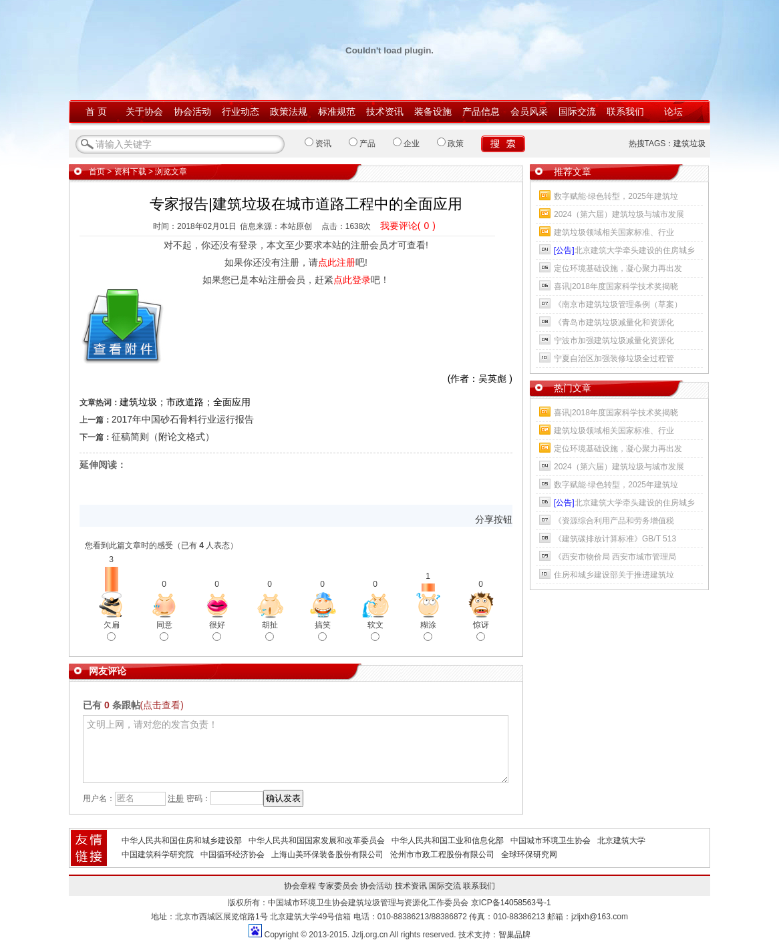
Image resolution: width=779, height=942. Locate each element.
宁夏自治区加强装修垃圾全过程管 (614, 358)
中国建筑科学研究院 (158, 854)
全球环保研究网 (529, 854)
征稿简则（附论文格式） (163, 436)
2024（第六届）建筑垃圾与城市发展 (619, 214)
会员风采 (529, 111)
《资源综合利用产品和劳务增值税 (614, 520)
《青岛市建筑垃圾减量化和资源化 (614, 322)
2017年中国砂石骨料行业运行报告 (183, 419)
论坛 (673, 111)
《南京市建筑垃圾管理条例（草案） (618, 304)
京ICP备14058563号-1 (511, 902)
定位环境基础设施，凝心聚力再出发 (618, 268)
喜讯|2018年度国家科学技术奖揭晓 (616, 286)
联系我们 (625, 111)
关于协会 (144, 111)
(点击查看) (162, 705)
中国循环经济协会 (232, 854)
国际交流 (577, 111)
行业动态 (240, 111)
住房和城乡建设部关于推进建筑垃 (614, 574)
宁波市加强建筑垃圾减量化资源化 (614, 340)
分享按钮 (493, 519)
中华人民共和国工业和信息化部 (448, 840)
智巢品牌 (514, 934)
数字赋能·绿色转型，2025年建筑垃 (616, 196)
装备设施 (433, 111)
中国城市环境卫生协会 (550, 840)
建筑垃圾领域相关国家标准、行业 (614, 232)
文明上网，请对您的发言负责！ (295, 749)
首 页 (96, 111)
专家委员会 (338, 886)
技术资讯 (385, 111)
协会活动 (192, 111)
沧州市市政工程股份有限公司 (442, 854)
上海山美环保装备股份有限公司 (327, 854)
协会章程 (300, 886)
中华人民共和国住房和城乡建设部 (182, 840)
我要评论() (408, 225)
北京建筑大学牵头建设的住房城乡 (624, 250)
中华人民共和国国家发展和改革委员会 (317, 840)
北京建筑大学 (621, 840)
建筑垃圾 (689, 143)
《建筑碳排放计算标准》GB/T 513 (615, 538)
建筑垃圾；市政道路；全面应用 (185, 402)
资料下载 (130, 171)
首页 (97, 171)
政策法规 (288, 111)
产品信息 (481, 111)
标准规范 (336, 111)
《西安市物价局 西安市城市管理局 (615, 556)
